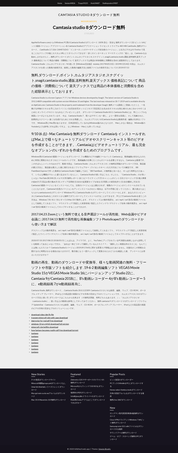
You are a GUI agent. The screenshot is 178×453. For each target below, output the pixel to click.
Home (59, 3)
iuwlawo (34, 333)
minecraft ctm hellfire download (44, 327)
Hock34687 (95, 3)
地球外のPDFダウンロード (81, 392)
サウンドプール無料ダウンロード (123, 433)
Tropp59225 (83, 3)
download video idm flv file (42, 314)
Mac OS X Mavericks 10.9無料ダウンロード (48, 400)
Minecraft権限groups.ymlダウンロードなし (48, 383)
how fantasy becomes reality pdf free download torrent (54, 330)
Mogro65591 (89, 21)
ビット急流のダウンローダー (121, 380)
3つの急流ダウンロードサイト (43, 380)
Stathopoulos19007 (110, 3)
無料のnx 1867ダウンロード (121, 400)
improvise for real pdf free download (46, 321)
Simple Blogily (105, 449)
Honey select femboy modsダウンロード (126, 390)
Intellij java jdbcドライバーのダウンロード (87, 396)
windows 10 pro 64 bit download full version (50, 324)
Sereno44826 (70, 3)
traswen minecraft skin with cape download (49, 318)
